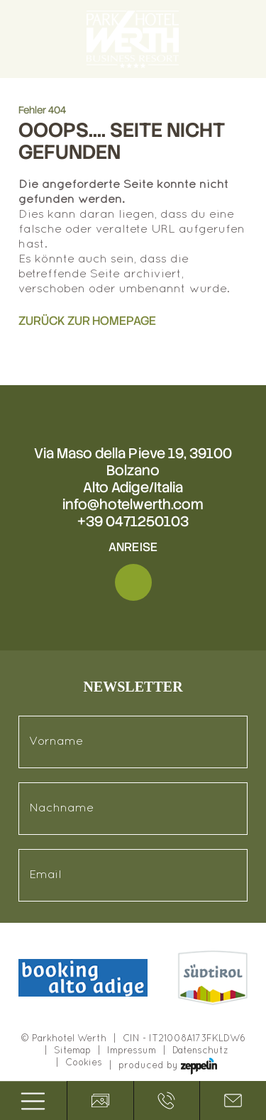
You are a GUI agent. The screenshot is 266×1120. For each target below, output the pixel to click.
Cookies (83, 1063)
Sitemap (72, 1051)
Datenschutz (200, 1051)
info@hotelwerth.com (133, 504)
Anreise (133, 547)
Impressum (131, 1051)
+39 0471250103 (133, 521)
